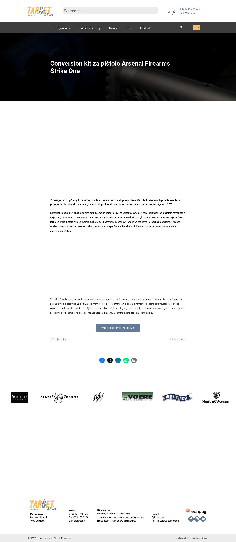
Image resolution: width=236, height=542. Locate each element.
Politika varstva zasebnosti (165, 520)
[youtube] (203, 519)
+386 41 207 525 (191, 9)
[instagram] (197, 519)
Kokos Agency (202, 538)
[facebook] (191, 519)
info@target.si (188, 13)
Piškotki (156, 514)
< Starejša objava (58, 339)
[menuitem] (63, 28)
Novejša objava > (177, 339)
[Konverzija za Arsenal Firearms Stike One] (72, 265)
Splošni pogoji (159, 517)
